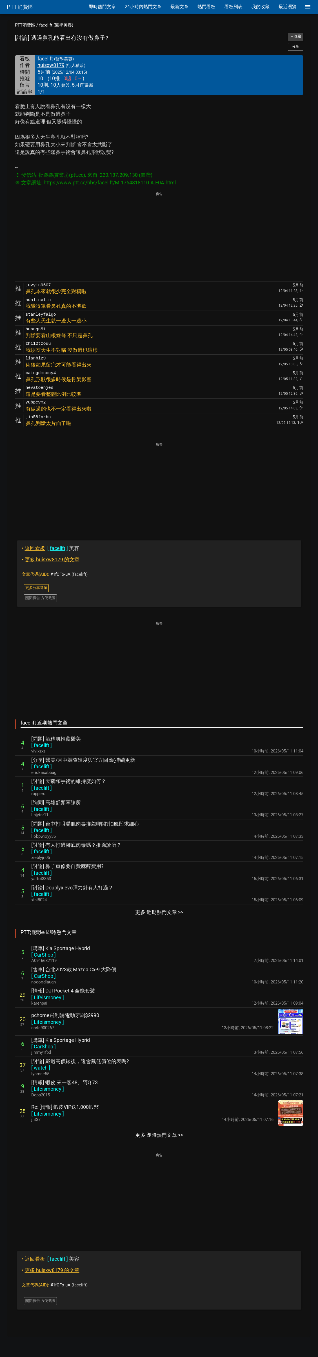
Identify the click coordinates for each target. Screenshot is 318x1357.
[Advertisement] (159, 237)
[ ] (41, 745)
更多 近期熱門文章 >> (159, 912)
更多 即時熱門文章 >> (159, 1135)
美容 (50, 548)
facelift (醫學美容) (56, 25)
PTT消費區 (25, 25)
